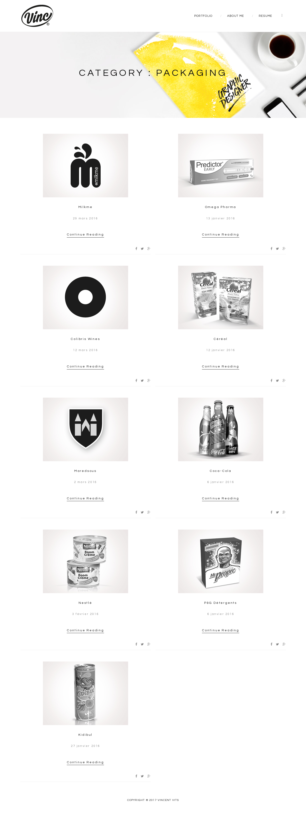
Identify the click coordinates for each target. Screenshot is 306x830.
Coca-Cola (220, 471)
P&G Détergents (220, 603)
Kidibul (85, 734)
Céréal (221, 339)
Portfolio (203, 15)
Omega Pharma (220, 207)
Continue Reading (85, 234)
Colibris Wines (85, 339)
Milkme (85, 207)
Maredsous (85, 471)
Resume (265, 15)
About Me (235, 15)
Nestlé (85, 603)
